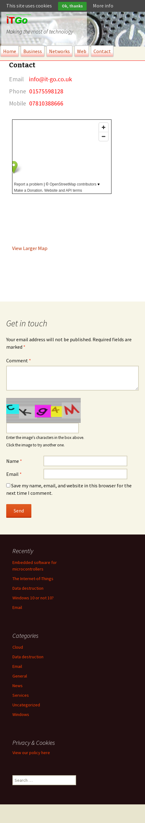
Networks (59, 51)
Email (14, 474)
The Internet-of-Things (32, 578)
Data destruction (27, 588)
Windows (20, 714)
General (19, 676)
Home (9, 51)
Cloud (17, 647)
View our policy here (31, 752)
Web (81, 51)
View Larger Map (30, 248)
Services (20, 695)
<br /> (61, 156)
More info (103, 5)
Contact (102, 51)
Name (14, 461)
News (17, 685)
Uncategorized (26, 705)
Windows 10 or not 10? (33, 598)
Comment (18, 360)
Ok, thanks (72, 6)
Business (32, 51)
